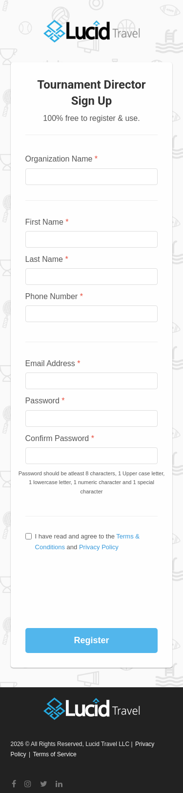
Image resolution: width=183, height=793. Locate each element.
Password (45, 400)
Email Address (53, 363)
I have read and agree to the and (82, 542)
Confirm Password (59, 438)
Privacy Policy (99, 547)
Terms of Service (54, 754)
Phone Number (54, 296)
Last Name (46, 259)
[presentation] (92, 577)
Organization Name (61, 159)
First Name (47, 222)
